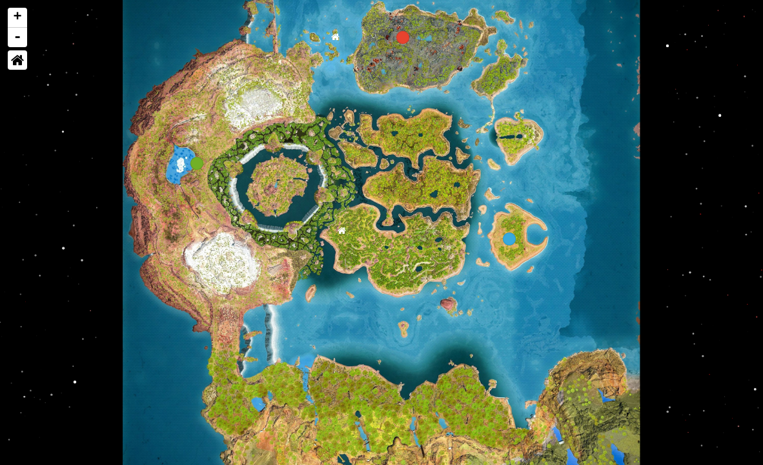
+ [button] (18, 17)
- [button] (18, 37)
